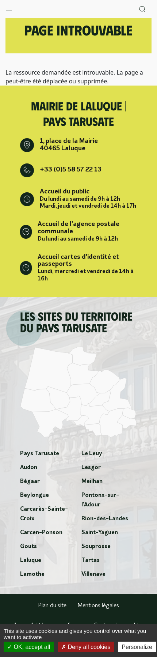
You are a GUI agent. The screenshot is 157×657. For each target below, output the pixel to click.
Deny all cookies (85, 647)
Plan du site (52, 606)
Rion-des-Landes (104, 519)
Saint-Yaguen (99, 533)
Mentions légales (98, 606)
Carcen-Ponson (41, 533)
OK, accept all (28, 647)
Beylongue (34, 495)
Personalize (137, 647)
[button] (9, 7)
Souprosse (96, 547)
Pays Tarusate (39, 454)
